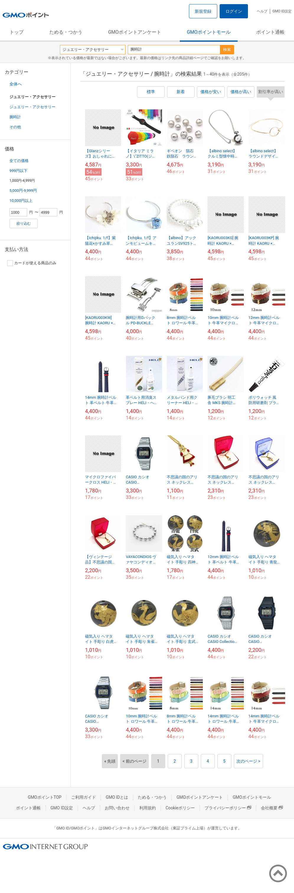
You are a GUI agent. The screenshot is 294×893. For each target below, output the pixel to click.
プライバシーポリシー (228, 808)
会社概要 (272, 808)
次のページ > (248, 761)
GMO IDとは (117, 797)
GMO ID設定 (282, 11)
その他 (15, 127)
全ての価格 (19, 160)
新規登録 (203, 11)
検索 (227, 49)
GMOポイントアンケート (134, 32)
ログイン (234, 11)
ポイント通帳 (270, 32)
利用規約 (147, 808)
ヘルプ (262, 11)
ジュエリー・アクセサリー (32, 107)
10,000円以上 (20, 200)
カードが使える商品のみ (31, 263)
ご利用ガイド (83, 797)
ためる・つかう (65, 32)
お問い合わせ (117, 808)
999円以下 (18, 170)
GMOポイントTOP (44, 797)
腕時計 (15, 117)
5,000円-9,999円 (23, 190)
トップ (16, 32)
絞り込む (24, 223)
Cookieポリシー (180, 808)
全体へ (15, 84)
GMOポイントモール (209, 32)
